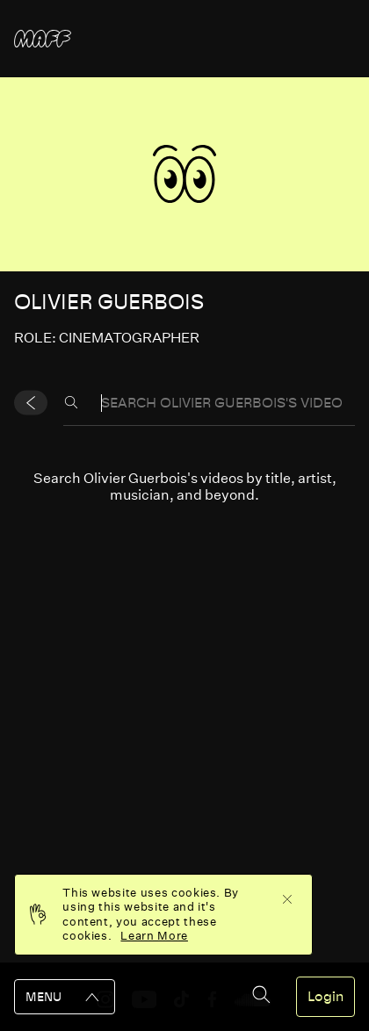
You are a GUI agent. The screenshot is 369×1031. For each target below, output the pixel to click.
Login (326, 997)
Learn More (154, 935)
